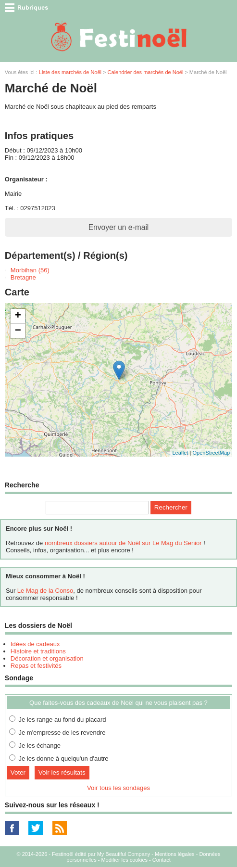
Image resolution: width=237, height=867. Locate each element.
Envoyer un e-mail (118, 227)
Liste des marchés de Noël (70, 72)
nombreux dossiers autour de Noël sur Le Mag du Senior (123, 543)
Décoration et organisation (47, 658)
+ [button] (18, 316)
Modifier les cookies (124, 860)
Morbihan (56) (30, 270)
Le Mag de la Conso (45, 590)
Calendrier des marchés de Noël (146, 72)
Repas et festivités (36, 665)
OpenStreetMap (211, 453)
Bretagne (23, 277)
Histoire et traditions (38, 651)
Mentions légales (175, 854)
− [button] (18, 331)
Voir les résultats (62, 772)
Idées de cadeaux (35, 644)
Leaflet (180, 453)
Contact (161, 860)
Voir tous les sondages (118, 787)
